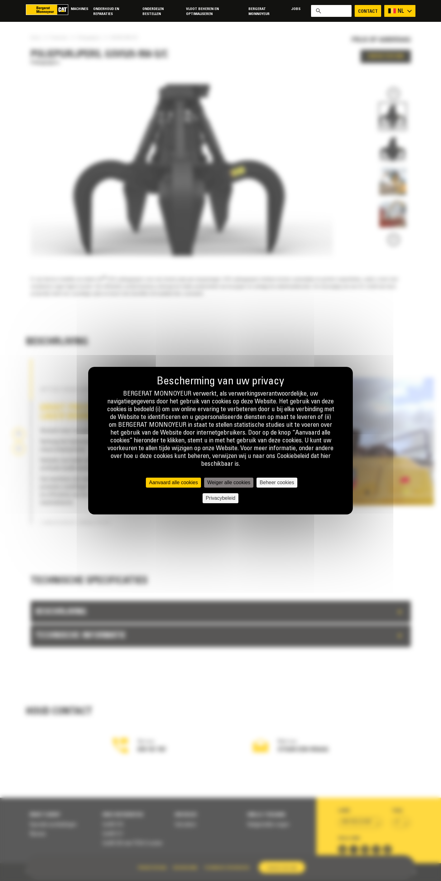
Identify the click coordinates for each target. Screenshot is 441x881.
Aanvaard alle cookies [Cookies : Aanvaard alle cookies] (173, 482)
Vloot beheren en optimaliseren (202, 11)
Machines (79, 9)
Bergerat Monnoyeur (259, 11)
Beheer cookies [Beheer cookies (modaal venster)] (277, 482)
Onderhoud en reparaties (106, 11)
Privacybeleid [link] (220, 498)
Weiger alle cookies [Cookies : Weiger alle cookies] (228, 482)
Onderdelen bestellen (153, 11)
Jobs (295, 9)
